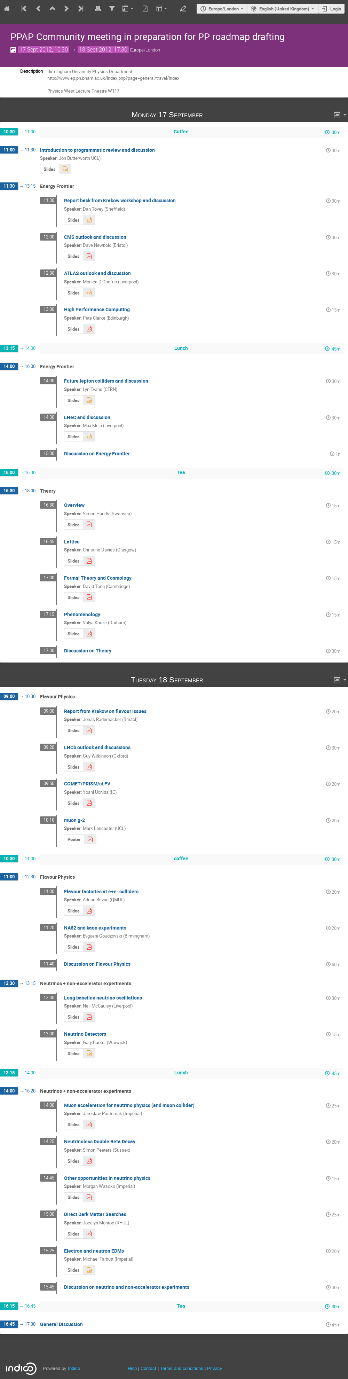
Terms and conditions (181, 1368)
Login (335, 9)
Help (132, 1368)
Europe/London (223, 9)
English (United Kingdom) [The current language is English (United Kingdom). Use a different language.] (284, 9)
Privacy (214, 1368)
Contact (148, 1368)
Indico (74, 1368)
